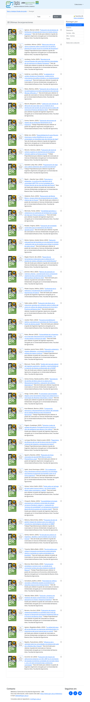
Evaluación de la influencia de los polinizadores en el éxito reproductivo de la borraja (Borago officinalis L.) (41, 91)
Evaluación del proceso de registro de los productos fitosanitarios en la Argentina (40, 122)
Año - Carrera (70, 36)
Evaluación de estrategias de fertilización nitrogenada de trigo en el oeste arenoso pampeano (41, 32)
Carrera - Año (70, 33)
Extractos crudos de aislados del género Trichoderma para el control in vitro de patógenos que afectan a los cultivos (40, 427)
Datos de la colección (73, 43)
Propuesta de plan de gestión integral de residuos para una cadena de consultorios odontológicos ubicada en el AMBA (40, 522)
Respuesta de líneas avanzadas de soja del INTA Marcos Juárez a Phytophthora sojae (38, 457)
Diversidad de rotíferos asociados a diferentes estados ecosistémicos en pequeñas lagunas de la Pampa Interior (40, 583)
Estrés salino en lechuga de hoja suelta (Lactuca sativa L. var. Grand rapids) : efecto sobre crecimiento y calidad (41, 488)
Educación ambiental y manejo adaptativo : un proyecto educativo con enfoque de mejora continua (41, 351)
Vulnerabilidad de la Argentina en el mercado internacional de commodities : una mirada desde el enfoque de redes (41, 336)
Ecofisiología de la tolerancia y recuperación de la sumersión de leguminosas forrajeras (40, 290)
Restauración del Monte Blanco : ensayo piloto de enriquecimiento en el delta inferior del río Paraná (40, 198)
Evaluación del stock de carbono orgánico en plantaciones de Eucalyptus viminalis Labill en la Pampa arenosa (40, 152)
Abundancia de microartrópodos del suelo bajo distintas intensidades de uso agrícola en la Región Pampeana (41, 61)
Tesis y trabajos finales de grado (17, 11)
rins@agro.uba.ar (35, 699)
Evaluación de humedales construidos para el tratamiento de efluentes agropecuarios (40, 228)
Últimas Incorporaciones (74, 25)
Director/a (69, 30)
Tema (68, 39)
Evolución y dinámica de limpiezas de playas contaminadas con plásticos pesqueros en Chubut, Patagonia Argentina (39, 598)
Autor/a (68, 28)
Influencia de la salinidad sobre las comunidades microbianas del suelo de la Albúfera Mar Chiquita (41, 644)
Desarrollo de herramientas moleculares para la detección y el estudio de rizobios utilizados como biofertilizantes (40, 259)
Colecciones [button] (78, 4)
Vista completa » (79, 18)
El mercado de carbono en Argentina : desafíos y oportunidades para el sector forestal (40, 537)
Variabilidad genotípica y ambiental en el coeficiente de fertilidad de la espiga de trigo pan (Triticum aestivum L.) (40, 213)
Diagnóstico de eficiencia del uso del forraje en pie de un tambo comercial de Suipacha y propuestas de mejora (41, 442)
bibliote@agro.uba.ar (22, 696)
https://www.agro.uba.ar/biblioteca (51, 694)
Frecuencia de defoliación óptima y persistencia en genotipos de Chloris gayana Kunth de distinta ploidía (41, 322)
